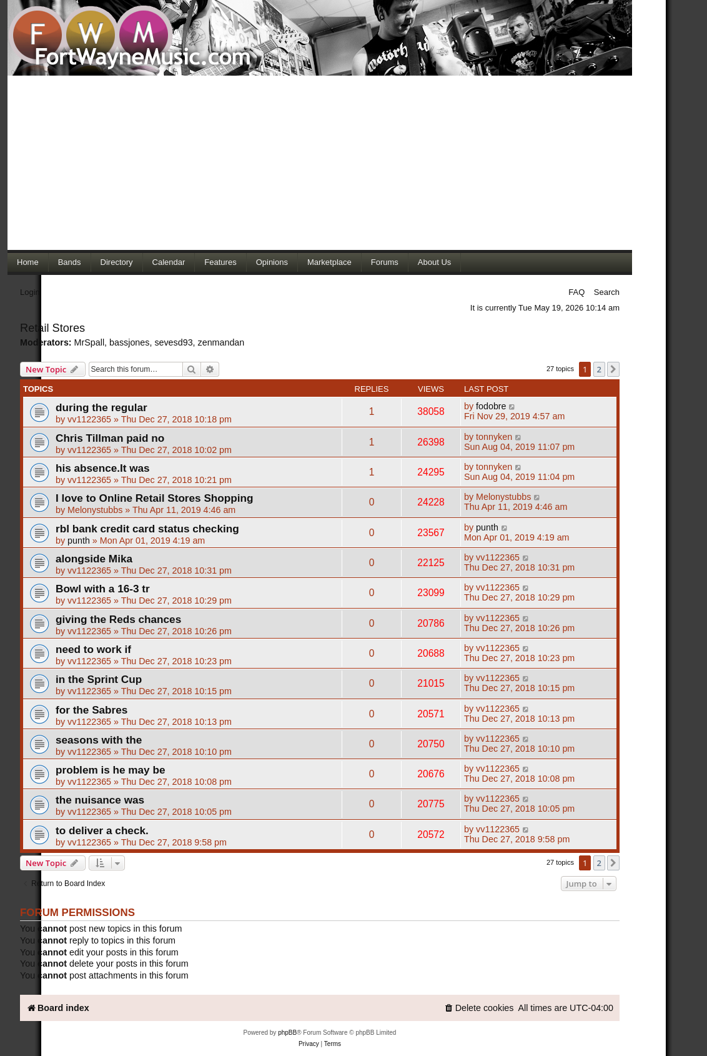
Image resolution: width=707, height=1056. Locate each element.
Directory (117, 262)
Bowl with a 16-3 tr (103, 588)
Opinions (272, 262)
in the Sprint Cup (99, 679)
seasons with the (99, 740)
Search (607, 292)
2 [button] (599, 369)
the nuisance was (100, 800)
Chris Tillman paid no (110, 438)
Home (28, 262)
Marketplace (329, 262)
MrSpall (89, 342)
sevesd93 (173, 342)
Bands (69, 262)
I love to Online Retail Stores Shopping (154, 498)
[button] (613, 369)
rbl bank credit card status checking (147, 528)
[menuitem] (479, 1008)
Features (220, 262)
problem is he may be (110, 770)
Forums (384, 262)
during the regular (101, 407)
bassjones (129, 342)
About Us (434, 262)
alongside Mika (94, 558)
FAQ (576, 292)
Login (30, 292)
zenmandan (221, 342)
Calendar (168, 262)
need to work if (93, 649)
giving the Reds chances (118, 619)
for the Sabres (91, 710)
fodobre (491, 406)
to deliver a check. (102, 830)
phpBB (287, 1032)
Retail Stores (52, 328)
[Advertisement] (319, 162)
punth (78, 540)
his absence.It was (103, 468)
